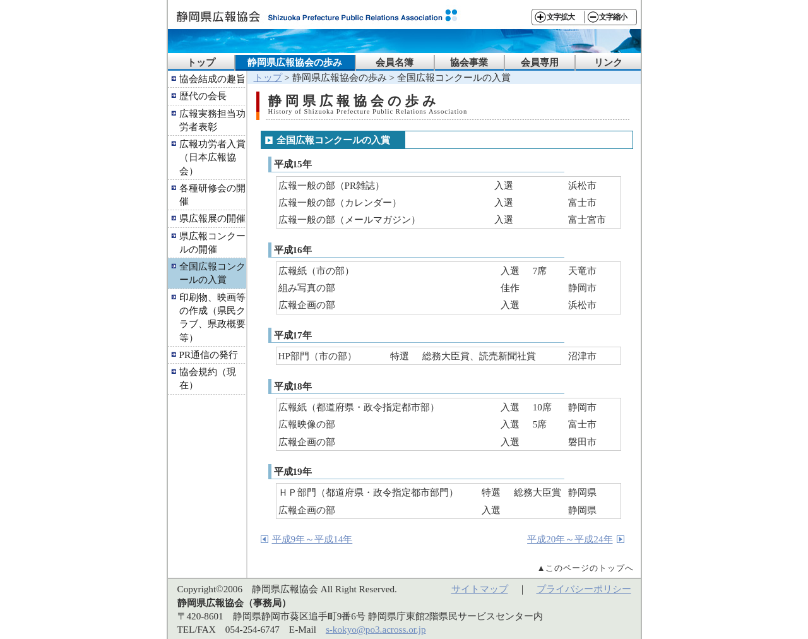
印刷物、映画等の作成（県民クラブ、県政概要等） (212, 317)
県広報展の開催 (212, 218)
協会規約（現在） (207, 378)
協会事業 (469, 62)
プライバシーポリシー (584, 588)
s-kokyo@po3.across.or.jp (376, 629)
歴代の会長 (203, 95)
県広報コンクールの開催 (212, 242)
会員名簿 (394, 62)
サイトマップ (479, 588)
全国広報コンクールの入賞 (212, 273)
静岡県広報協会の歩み (294, 62)
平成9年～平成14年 (312, 539)
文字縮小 (613, 17)
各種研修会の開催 (212, 194)
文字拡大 (560, 17)
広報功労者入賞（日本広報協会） (212, 157)
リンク (608, 62)
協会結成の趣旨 (212, 78)
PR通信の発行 (209, 354)
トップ (201, 62)
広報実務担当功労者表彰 (212, 120)
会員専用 (540, 62)
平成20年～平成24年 (569, 539)
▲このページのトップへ (585, 568)
